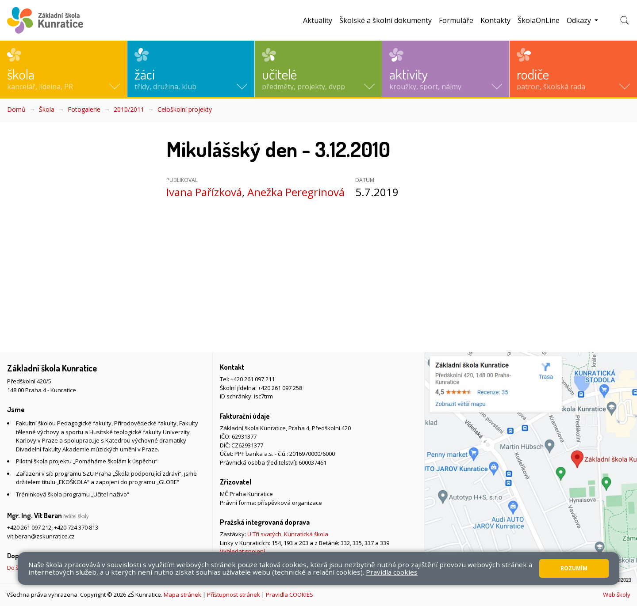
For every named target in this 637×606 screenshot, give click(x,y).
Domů (16, 109)
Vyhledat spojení (242, 551)
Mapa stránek (182, 594)
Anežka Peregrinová (296, 192)
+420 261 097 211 (252, 379)
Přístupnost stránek (233, 594)
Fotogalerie (84, 109)
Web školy (616, 594)
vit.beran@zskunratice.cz (41, 536)
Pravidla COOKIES (289, 594)
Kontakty (495, 20)
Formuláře (456, 20)
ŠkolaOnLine (539, 20)
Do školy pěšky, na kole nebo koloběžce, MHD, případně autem (90, 568)
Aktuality (317, 20)
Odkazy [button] (580, 20)
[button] (63, 69)
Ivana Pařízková (204, 192)
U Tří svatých (264, 534)
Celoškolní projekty (184, 109)
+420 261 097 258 (280, 388)
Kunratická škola (306, 534)
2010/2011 (129, 109)
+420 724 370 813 (76, 527)
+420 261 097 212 (29, 527)
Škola (46, 109)
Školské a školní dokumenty (385, 20)
